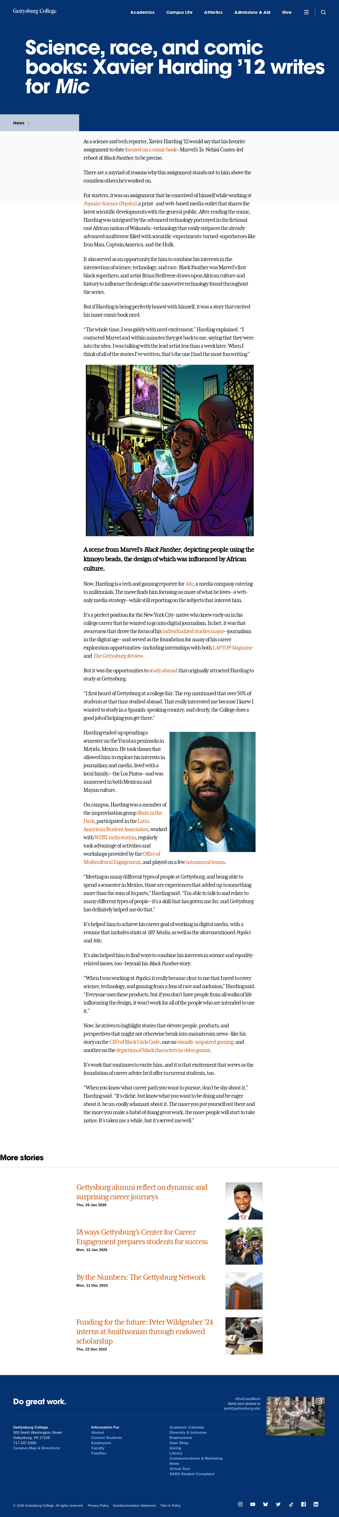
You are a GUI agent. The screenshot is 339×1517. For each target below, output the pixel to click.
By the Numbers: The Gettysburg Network (140, 1277)
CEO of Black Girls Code (134, 1042)
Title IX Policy (170, 1505)
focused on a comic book (150, 150)
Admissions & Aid (252, 12)
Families (99, 1453)
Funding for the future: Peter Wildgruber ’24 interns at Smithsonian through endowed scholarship (144, 1331)
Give (286, 12)
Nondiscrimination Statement (134, 1505)
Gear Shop (179, 1443)
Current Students (106, 1438)
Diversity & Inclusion (188, 1433)
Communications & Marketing (196, 1458)
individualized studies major (193, 631)
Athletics (213, 12)
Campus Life (179, 12)
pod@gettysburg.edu (242, 1408)
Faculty (98, 1448)
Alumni (97, 1433)
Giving (175, 1448)
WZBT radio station (115, 838)
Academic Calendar (187, 1427)
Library (176, 1453)
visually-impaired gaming (205, 1042)
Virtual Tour (180, 1469)
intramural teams (205, 862)
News (18, 123)
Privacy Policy (98, 1505)
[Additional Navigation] (306, 12)
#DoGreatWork (248, 1399)
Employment (181, 1438)
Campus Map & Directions (36, 1448)
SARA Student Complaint (192, 1474)
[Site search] (323, 12)
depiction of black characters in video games (163, 1050)
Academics (142, 12)
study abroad (163, 671)
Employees (101, 1443)
